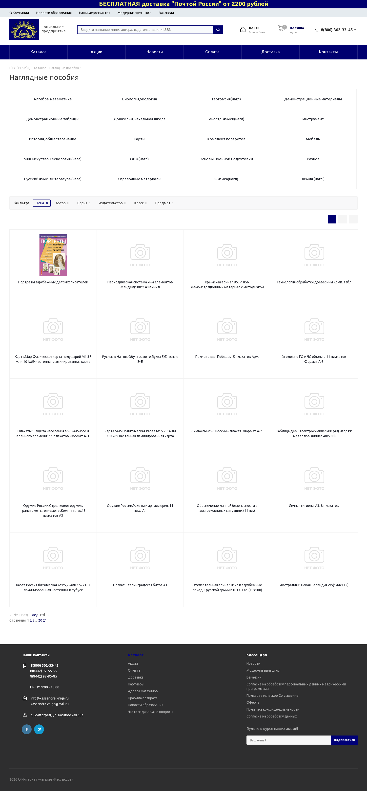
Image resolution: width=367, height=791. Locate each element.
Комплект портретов (226, 139)
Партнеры (136, 684)
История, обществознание (52, 139)
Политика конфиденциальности (272, 709)
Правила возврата (143, 698)
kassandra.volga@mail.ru (50, 704)
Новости (253, 663)
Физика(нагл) (226, 179)
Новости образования (54, 13)
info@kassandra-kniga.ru (50, 698)
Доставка (135, 677)
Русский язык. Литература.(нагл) (53, 179)
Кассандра (256, 655)
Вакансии (166, 13)
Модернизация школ (134, 13)
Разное (313, 159)
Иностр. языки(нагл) (226, 119)
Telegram (39, 729)
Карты (139, 139)
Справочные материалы (139, 179)
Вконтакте (27, 729)
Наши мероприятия (94, 13)
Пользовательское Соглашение (272, 696)
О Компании (19, 13)
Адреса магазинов (143, 691)
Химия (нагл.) (313, 179)
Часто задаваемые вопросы (150, 712)
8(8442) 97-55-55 (43, 671)
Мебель (313, 139)
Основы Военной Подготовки (226, 159)
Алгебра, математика (53, 99)
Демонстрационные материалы (313, 99)
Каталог (135, 655)
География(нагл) (226, 99)
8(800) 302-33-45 (337, 30)
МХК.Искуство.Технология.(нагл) (53, 159)
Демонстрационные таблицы (52, 119)
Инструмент (313, 119)
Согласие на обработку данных (271, 716)
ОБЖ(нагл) (139, 159)
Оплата (134, 670)
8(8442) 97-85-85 (43, 676)
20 (40, 620)
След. (34, 615)
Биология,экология (139, 99)
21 (45, 620)
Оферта (253, 702)
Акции (133, 663)
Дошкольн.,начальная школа (139, 119)
